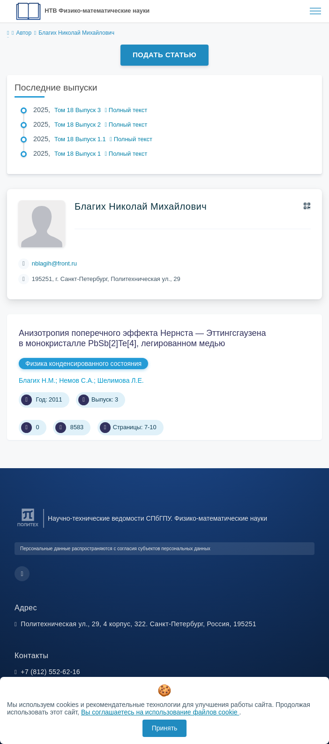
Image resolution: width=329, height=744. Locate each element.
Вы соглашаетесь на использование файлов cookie (160, 712)
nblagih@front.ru (54, 263)
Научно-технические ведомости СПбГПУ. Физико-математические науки (157, 518)
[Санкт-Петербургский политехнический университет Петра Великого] (28, 527)
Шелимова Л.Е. (120, 380)
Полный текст (126, 110)
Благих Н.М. (37, 380)
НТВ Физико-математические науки (97, 10)
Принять (165, 728)
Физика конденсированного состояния (83, 363)
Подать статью (164, 55)
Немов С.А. (76, 380)
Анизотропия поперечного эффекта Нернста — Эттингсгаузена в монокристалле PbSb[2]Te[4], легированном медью (142, 338)
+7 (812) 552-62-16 (50, 672)
